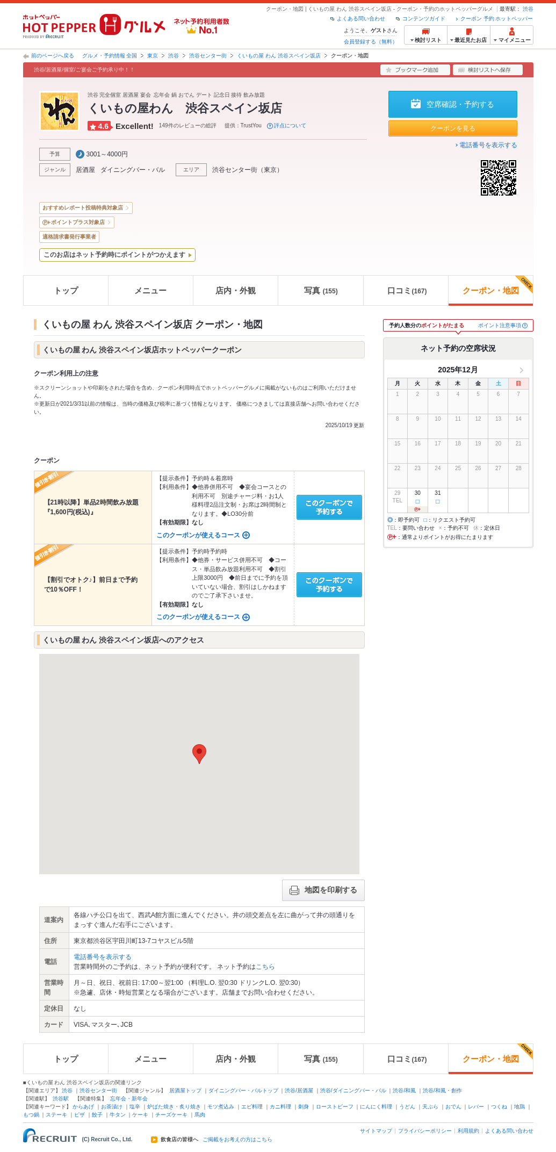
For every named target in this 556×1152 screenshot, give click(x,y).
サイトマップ (376, 1131)
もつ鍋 (31, 1115)
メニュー (150, 290)
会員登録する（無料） (371, 42)
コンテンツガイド (423, 18)
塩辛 (134, 1107)
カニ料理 (280, 1107)
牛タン (118, 1115)
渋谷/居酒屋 (299, 1090)
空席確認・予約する (460, 104)
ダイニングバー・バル (132, 170)
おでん (453, 1107)
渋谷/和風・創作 (442, 1090)
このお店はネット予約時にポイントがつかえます (114, 254)
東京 (152, 56)
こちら (265, 966)
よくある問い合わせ (361, 18)
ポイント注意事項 (499, 325)
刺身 (303, 1107)
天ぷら (430, 1107)
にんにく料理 (376, 1107)
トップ (66, 290)
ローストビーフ (334, 1107)
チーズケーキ (171, 1115)
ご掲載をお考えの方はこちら (237, 1139)
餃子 (97, 1115)
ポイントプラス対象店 (78, 222)
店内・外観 (235, 290)
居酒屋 (85, 170)
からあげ (83, 1107)
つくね (499, 1107)
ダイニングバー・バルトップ (243, 1090)
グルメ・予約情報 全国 (110, 56)
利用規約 (468, 1131)
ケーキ (140, 1115)
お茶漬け (111, 1107)
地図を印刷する (323, 890)
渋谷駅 (61, 1098)
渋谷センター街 (208, 56)
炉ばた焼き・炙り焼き (174, 1107)
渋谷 (528, 9)
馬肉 (199, 1115)
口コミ (407, 290)
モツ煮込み (220, 1107)
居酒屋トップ (185, 1090)
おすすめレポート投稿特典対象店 (82, 208)
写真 (321, 290)
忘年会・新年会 (129, 1098)
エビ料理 (252, 1107)
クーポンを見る (452, 128)
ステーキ (56, 1115)
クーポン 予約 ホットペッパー (496, 18)
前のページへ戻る (52, 56)
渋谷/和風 (404, 1090)
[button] (199, 754)
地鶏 (519, 1107)
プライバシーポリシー (425, 1131)
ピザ (79, 1115)
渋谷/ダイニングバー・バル (353, 1090)
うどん (407, 1107)
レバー (476, 1107)
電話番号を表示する (488, 145)
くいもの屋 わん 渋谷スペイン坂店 (279, 56)
